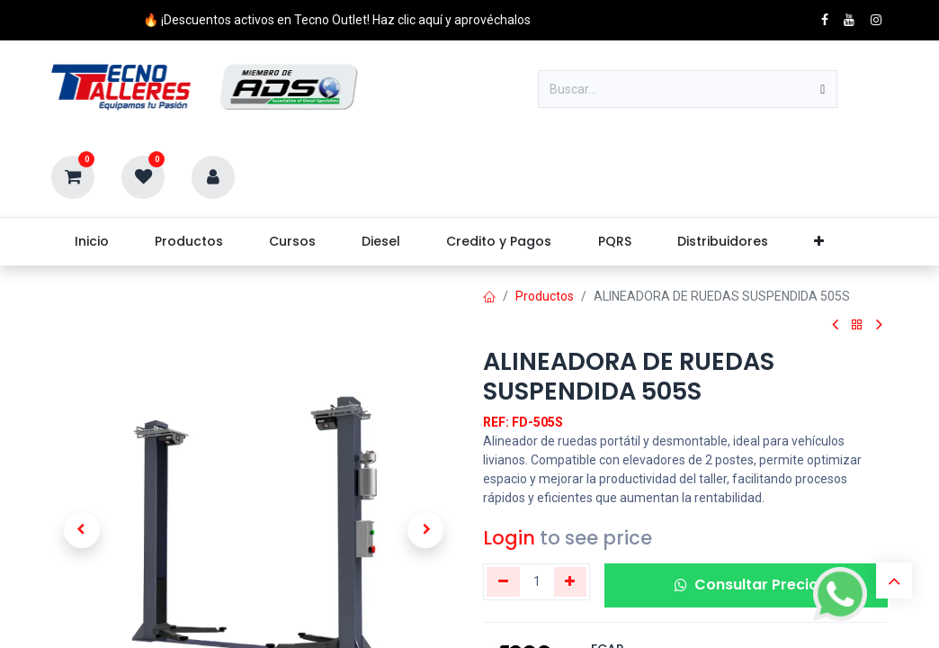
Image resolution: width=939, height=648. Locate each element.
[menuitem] (91, 242)
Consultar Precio (746, 584)
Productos (544, 296)
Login (509, 538)
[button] (81, 530)
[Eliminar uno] (503, 581)
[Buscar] (822, 89)
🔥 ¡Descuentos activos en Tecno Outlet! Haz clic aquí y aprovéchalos (337, 20)
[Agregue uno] (570, 581)
